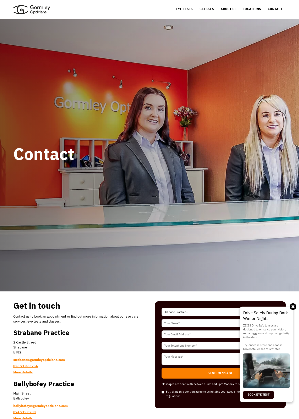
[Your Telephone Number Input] (220, 346)
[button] (220, 373)
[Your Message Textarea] (220, 359)
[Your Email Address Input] (220, 334)
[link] (31, 9)
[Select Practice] (220, 312)
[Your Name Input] (220, 323)
